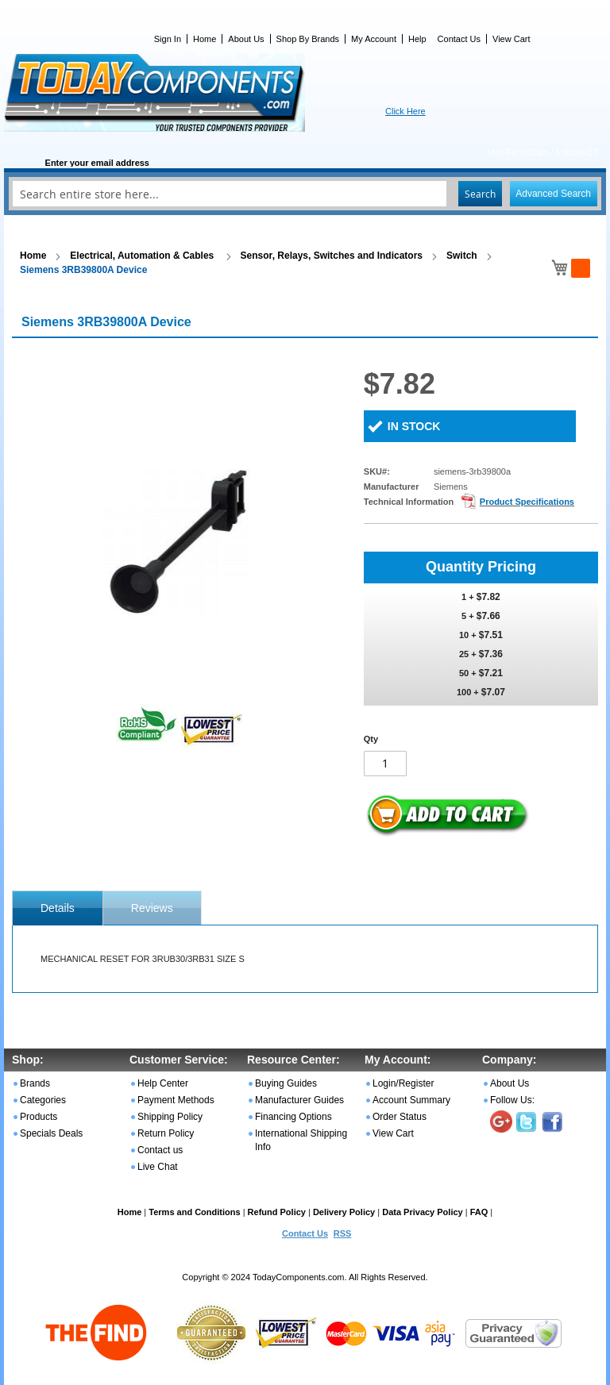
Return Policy (165, 1133)
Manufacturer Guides (299, 1100)
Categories (43, 1100)
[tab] (57, 908)
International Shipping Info (301, 1140)
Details (58, 908)
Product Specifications (527, 501)
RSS (343, 1233)
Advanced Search (553, 193)
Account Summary (411, 1100)
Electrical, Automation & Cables (143, 255)
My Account (373, 39)
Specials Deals (51, 1133)
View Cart (511, 39)
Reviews (152, 908)
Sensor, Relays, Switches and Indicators (332, 255)
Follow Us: (512, 1100)
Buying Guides (286, 1083)
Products (38, 1116)
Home (204, 39)
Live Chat (157, 1166)
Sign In (167, 39)
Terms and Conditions (194, 1212)
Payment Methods (175, 1100)
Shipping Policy (170, 1116)
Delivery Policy (344, 1212)
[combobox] (305, 193)
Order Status (400, 1116)
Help (417, 39)
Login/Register (403, 1083)
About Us (246, 39)
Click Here (405, 111)
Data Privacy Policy (422, 1212)
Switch (461, 255)
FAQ (479, 1212)
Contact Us (459, 39)
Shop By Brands (308, 39)
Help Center (162, 1083)
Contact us (160, 1150)
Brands (35, 1083)
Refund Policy (277, 1212)
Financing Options (293, 1116)
